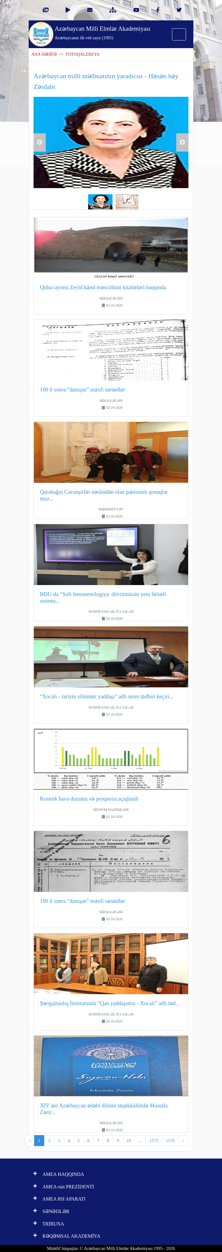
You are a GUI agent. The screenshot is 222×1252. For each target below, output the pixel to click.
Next (182, 142)
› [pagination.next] (183, 1140)
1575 (153, 1140)
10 (129, 1140)
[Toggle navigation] (179, 34)
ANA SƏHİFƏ (44, 54)
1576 (170, 1140)
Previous (40, 142)
